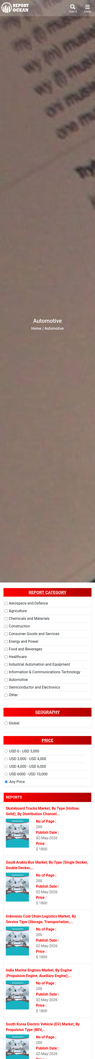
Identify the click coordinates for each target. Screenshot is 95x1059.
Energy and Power (23, 641)
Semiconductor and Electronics (34, 687)
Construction (19, 626)
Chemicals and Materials (29, 618)
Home (36, 328)
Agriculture (18, 611)
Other (13, 695)
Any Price (17, 782)
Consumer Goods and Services (34, 634)
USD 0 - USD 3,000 (24, 751)
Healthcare (18, 657)
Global (14, 723)
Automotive (18, 679)
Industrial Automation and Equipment (39, 664)
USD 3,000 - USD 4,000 (27, 759)
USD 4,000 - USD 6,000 (27, 766)
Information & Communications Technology (44, 672)
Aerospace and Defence (28, 603)
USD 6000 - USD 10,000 (28, 774)
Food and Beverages (25, 649)
